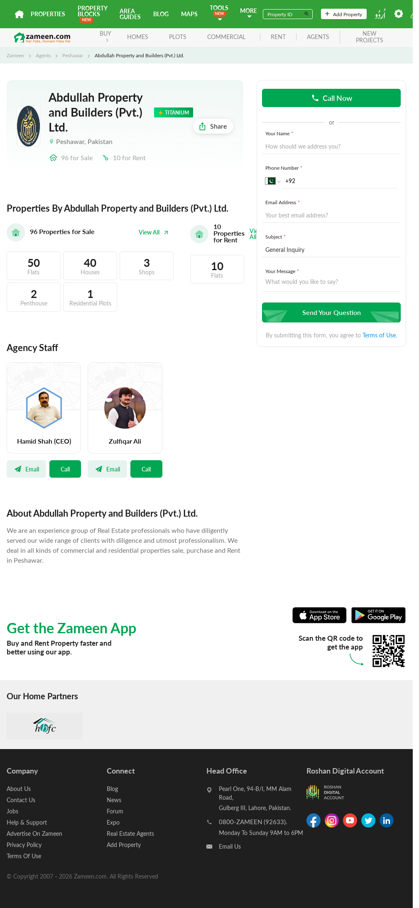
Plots (177, 37)
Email (26, 469)
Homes (137, 37)
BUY (105, 35)
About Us (19, 789)
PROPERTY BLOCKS (92, 13)
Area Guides (130, 14)
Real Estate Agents (130, 833)
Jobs (12, 811)
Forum (115, 811)
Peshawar (72, 55)
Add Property (343, 14)
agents (318, 37)
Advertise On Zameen (34, 833)
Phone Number (284, 167)
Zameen (15, 55)
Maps (189, 14)
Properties (48, 14)
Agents (43, 55)
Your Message (283, 270)
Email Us (230, 846)
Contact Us (21, 800)
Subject (276, 236)
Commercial (226, 37)
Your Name (280, 133)
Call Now (331, 98)
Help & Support (27, 822)
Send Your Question (330, 312)
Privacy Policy (24, 845)
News (114, 800)
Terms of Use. (380, 335)
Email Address (283, 202)
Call (65, 469)
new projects (369, 37)
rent (278, 37)
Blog (161, 14)
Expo (113, 822)
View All (154, 232)
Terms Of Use (24, 856)
